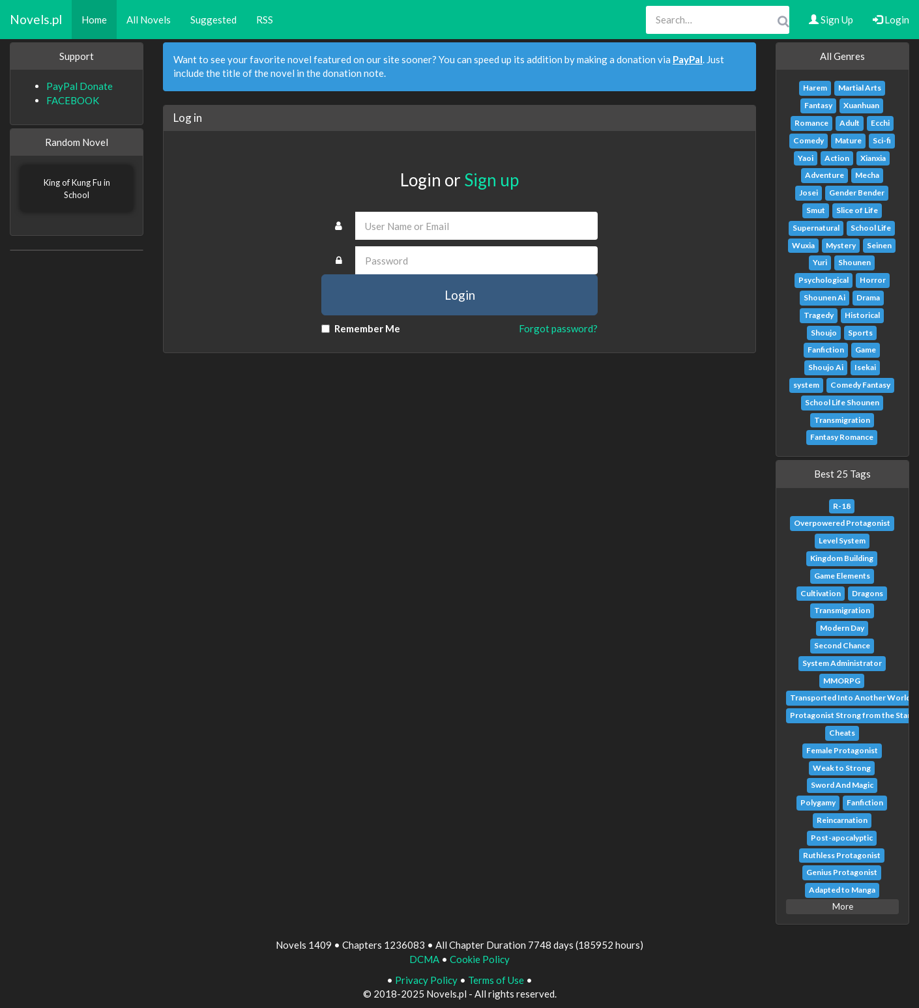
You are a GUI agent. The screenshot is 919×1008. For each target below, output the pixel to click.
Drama (868, 297)
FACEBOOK (72, 100)
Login (891, 19)
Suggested (213, 19)
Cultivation (820, 593)
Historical (862, 315)
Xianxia (873, 158)
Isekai (865, 367)
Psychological (823, 280)
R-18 (842, 506)
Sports (860, 333)
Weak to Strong (842, 768)
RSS (264, 19)
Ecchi (880, 123)
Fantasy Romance (841, 437)
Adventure (824, 175)
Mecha (867, 175)
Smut (815, 210)
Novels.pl (36, 19)
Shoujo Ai (825, 367)
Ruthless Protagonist (842, 855)
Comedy (808, 140)
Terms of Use (496, 980)
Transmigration (842, 420)
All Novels (148, 19)
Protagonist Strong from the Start (852, 715)
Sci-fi (882, 140)
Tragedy (819, 315)
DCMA (424, 959)
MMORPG (841, 680)
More (842, 906)
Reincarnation (842, 820)
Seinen (879, 245)
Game (865, 349)
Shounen (854, 262)
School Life (871, 228)
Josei (808, 192)
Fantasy (818, 105)
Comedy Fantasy (860, 385)
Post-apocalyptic (842, 837)
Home (94, 19)
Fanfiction (826, 349)
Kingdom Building (841, 558)
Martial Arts (859, 88)
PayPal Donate (79, 86)
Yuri (820, 262)
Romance (811, 123)
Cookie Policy (480, 959)
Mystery (841, 245)
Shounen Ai (824, 297)
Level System (842, 540)
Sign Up (831, 19)
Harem (815, 88)
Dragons (867, 593)
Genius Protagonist (841, 872)
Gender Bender (856, 192)
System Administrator (842, 663)
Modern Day (842, 628)
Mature (848, 140)
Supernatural (816, 228)
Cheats (842, 733)
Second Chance (842, 645)
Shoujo (824, 333)
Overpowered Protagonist (842, 523)
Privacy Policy (426, 980)
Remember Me (360, 328)
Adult (849, 123)
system (806, 385)
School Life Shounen (842, 402)
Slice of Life (857, 210)
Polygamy (818, 802)
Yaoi (805, 158)
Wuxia (803, 245)
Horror (873, 280)
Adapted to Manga (842, 890)
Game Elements (842, 576)
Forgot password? (558, 328)
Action (836, 158)
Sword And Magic (842, 785)
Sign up (491, 179)
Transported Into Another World (850, 697)
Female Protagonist (842, 750)
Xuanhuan (861, 105)
